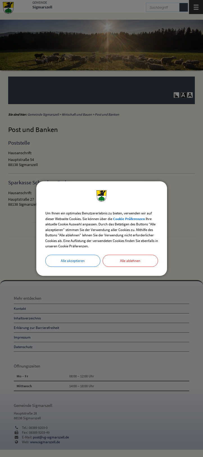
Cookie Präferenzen (129, 218)
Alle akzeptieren (73, 260)
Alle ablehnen (130, 260)
